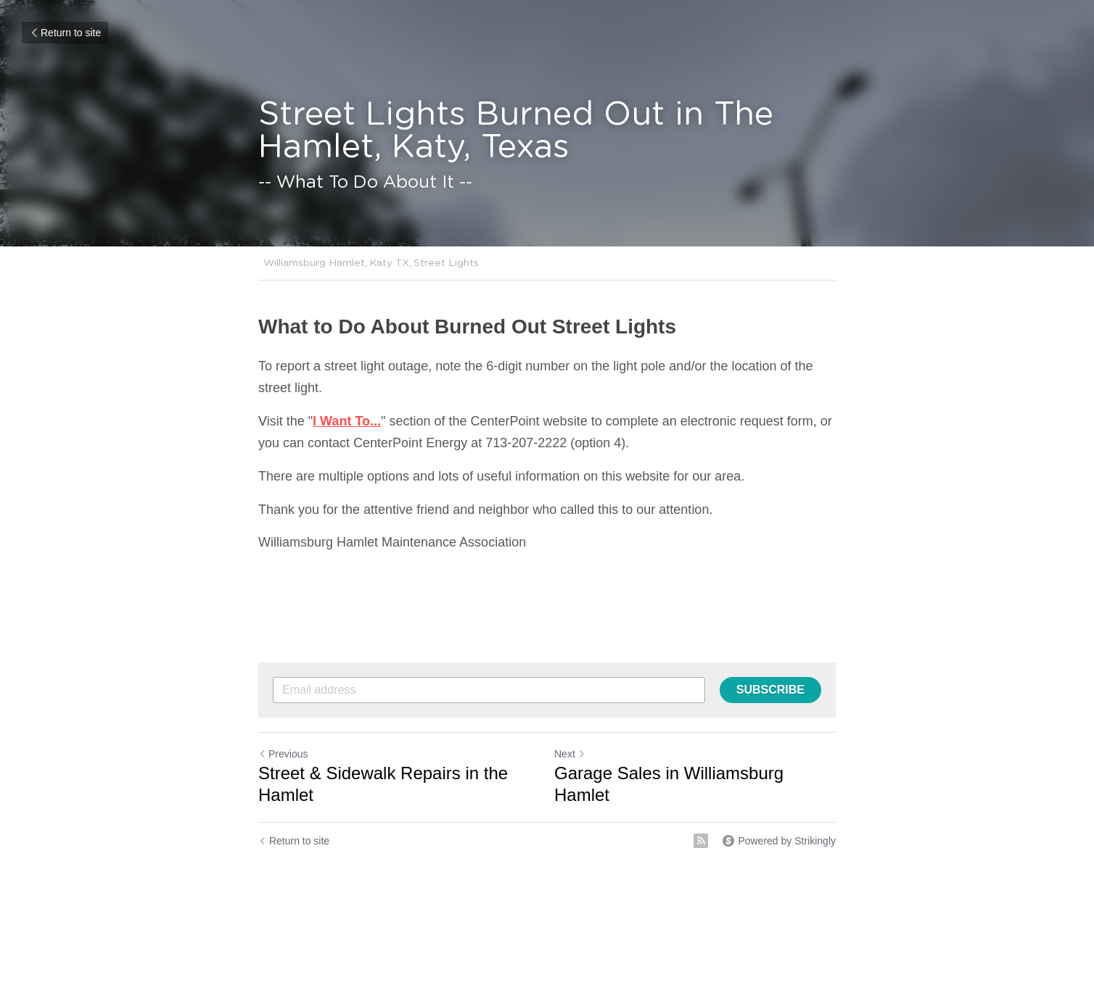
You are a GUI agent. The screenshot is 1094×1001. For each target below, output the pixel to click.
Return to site (65, 32)
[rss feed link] (701, 841)
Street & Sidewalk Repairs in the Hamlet (383, 784)
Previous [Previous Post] (283, 754)
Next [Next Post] (569, 754)
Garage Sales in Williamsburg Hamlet (669, 784)
